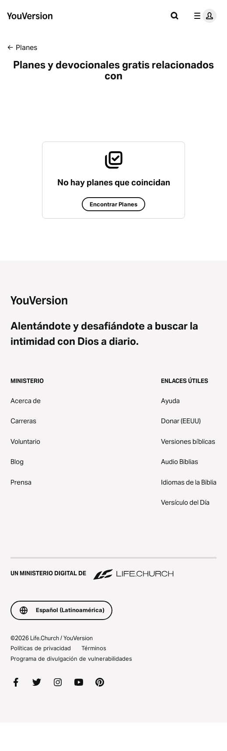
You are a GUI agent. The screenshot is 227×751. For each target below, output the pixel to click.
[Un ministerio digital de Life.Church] (113, 569)
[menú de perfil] (203, 16)
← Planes (22, 47)
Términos (93, 648)
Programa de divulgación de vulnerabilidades (71, 658)
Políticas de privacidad (40, 648)
